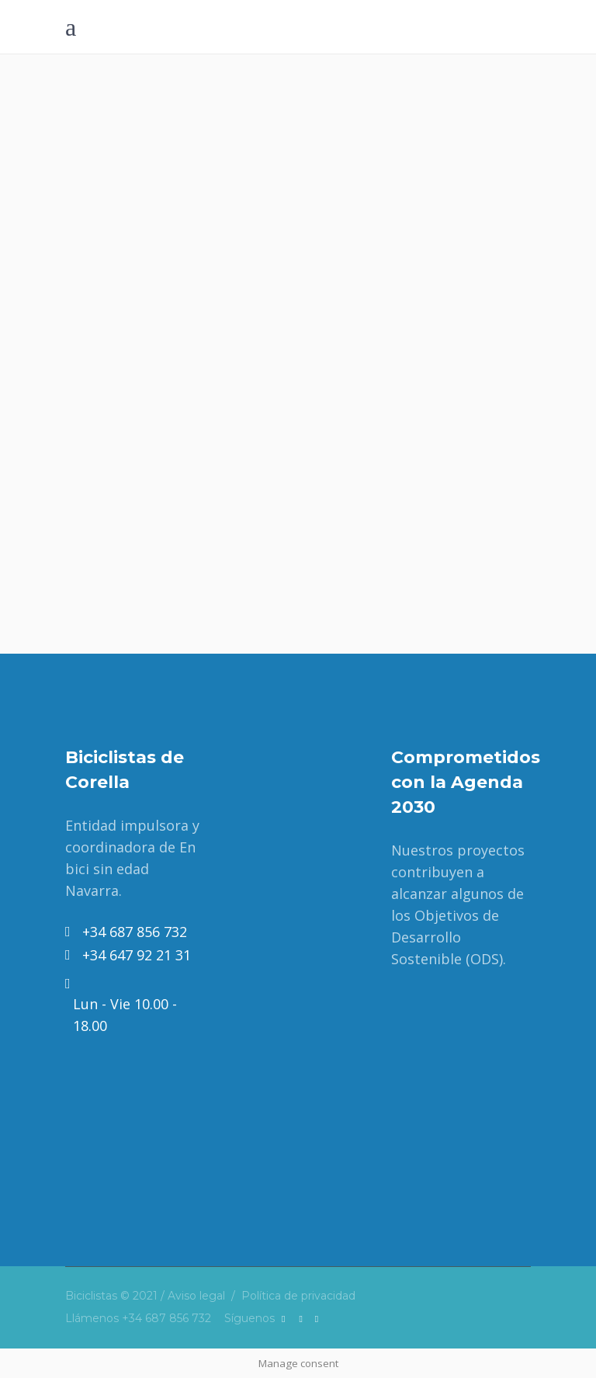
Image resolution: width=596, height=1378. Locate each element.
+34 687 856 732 (166, 1318)
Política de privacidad (298, 1296)
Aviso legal (196, 1296)
